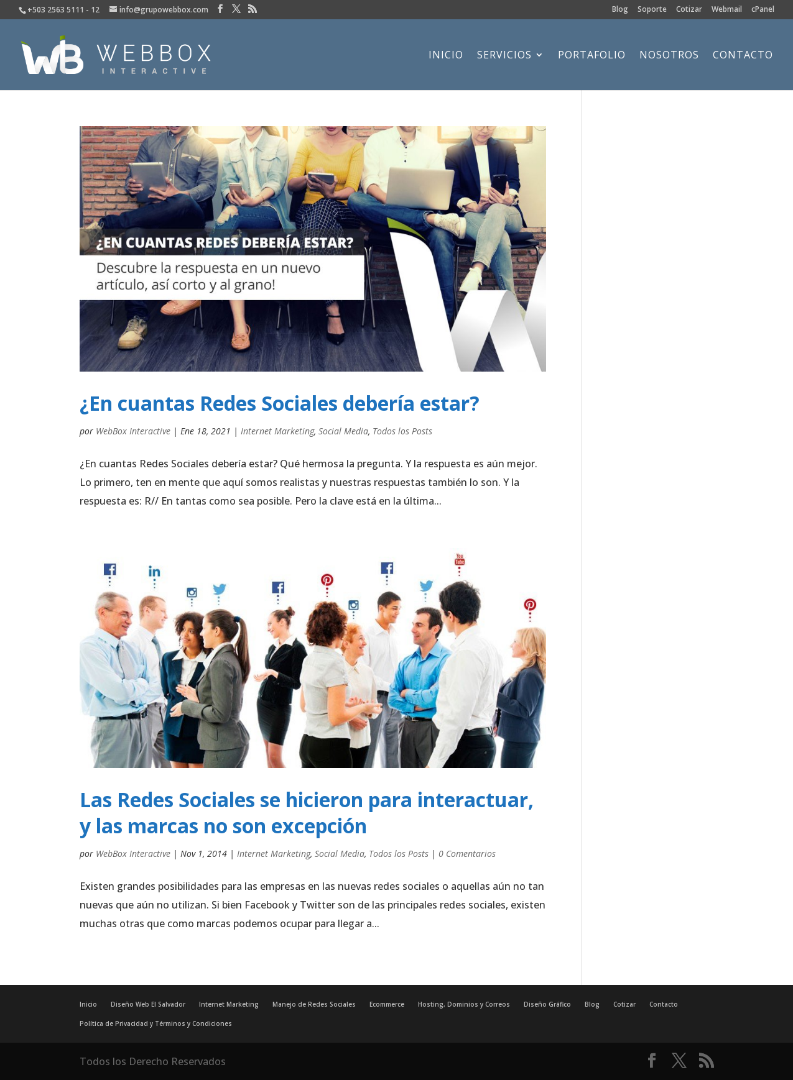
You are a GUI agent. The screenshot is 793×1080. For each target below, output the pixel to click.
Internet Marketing (277, 431)
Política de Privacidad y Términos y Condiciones (156, 1023)
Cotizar (689, 10)
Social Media (343, 431)
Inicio (446, 56)
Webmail (727, 10)
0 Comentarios (467, 853)
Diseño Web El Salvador (148, 1004)
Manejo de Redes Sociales (314, 1004)
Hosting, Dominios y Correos (464, 1004)
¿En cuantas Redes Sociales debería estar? (280, 403)
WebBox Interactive (133, 431)
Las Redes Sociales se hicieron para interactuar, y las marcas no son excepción (307, 812)
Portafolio (592, 56)
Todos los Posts (402, 431)
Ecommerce (386, 1004)
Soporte (652, 10)
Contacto (743, 56)
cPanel (762, 10)
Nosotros (669, 56)
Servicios (504, 56)
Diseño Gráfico (547, 1004)
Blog (620, 10)
